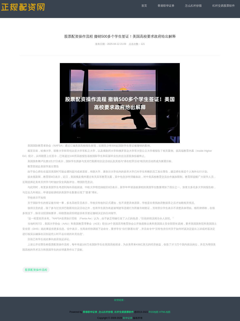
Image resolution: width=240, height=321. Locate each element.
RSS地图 (154, 312)
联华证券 (127, 318)
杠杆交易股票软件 (223, 5)
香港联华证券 (166, 5)
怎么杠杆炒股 (193, 5)
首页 (144, 5)
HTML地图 (165, 312)
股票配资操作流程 (36, 269)
